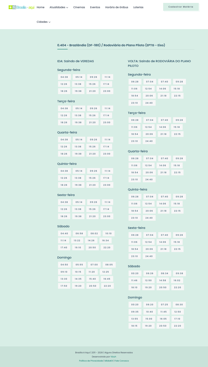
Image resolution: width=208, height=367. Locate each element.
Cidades (42, 22)
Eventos (95, 7)
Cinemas (79, 7)
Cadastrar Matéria (180, 6)
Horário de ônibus (116, 7)
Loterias (138, 7)
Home (41, 7)
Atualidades (57, 7)
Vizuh (113, 356)
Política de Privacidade (91, 360)
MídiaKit (109, 360)
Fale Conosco (122, 360)
